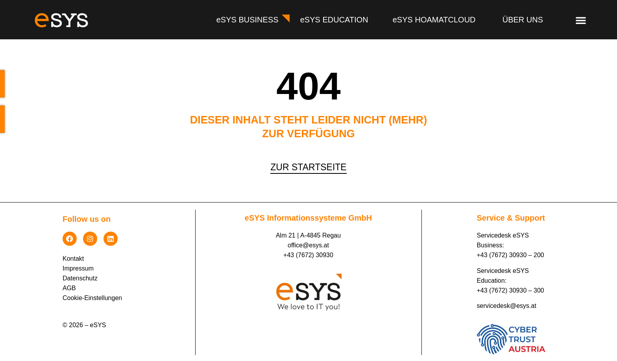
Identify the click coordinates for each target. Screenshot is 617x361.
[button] (581, 20)
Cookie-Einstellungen (92, 298)
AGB (69, 288)
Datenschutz (80, 278)
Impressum (78, 268)
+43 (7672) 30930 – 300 (510, 290)
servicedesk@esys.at (506, 305)
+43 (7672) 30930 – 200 (510, 255)
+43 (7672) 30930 (308, 255)
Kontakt (73, 258)
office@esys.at (308, 245)
